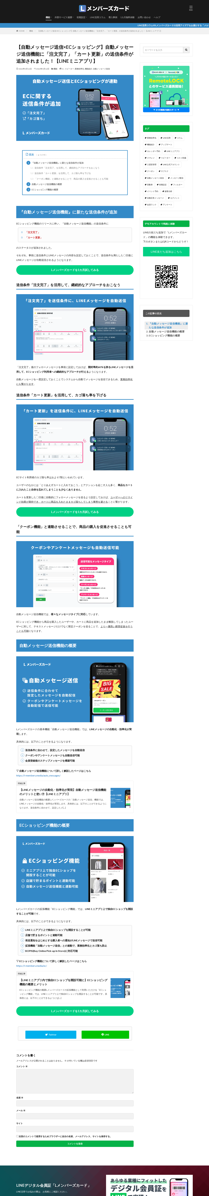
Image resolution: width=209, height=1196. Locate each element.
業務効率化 (79, 69)
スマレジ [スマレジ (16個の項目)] (151, 158)
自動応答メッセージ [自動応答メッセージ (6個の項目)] (155, 198)
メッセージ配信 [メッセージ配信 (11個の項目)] (176, 178)
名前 (19, 1098)
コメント (22, 1067)
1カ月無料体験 (127, 17)
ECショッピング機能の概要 (42, 190)
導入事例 (113, 17)
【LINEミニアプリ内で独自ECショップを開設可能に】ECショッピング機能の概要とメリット (63, 982)
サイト (19, 1124)
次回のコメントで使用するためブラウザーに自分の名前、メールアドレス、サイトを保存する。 (65, 1137)
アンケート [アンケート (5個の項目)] (167, 204)
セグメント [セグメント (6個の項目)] (175, 198)
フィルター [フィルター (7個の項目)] (177, 184)
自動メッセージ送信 (101, 69)
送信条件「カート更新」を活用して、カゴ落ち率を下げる (60, 173)
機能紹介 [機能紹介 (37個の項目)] (151, 144)
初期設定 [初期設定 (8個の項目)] (163, 184)
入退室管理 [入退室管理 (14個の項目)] (151, 164)
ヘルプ (157, 17)
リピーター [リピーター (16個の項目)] (165, 158)
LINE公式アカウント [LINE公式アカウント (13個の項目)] (171, 164)
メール (20, 1111)
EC (62, 69)
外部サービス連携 (63, 17)
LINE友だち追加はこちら (166, 251)
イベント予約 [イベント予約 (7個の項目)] (152, 191)
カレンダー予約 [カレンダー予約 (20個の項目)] (153, 151)
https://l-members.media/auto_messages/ (38, 775)
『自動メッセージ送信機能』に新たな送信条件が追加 (55, 163)
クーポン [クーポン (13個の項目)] (151, 171)
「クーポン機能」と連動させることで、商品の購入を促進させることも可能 (69, 179)
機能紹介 (88, 69)
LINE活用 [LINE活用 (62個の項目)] (166, 138)
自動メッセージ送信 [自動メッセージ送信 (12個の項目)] (155, 178)
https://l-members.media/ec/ (31, 965)
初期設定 (81, 17)
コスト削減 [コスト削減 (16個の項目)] (181, 158)
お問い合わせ (144, 17)
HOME (22, 31)
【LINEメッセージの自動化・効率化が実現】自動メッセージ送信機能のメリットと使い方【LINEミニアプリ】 (63, 792)
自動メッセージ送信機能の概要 (44, 184)
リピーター (69, 69)
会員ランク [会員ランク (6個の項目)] (151, 204)
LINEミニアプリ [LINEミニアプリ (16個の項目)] (173, 151)
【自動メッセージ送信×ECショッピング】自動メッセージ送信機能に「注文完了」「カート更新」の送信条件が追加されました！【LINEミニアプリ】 (100, 31)
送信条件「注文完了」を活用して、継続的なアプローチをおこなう (65, 168)
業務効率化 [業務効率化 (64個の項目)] (151, 138)
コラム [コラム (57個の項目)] (180, 138)
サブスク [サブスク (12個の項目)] (164, 171)
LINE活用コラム (97, 17)
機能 (48, 17)
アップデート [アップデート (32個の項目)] (166, 144)
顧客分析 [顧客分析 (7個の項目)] (168, 191)
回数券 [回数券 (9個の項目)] (150, 184)
